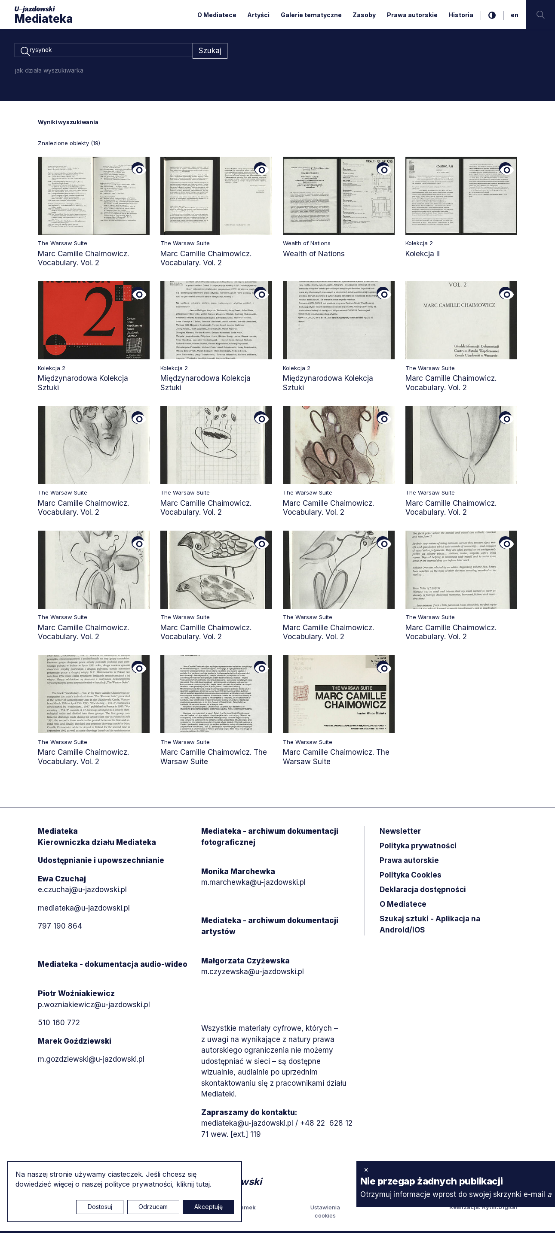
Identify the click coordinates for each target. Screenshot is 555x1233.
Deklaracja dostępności (423, 891)
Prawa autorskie (412, 14)
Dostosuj (100, 1206)
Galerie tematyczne (311, 14)
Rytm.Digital (499, 1208)
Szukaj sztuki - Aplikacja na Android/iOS (430, 925)
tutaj (203, 1184)
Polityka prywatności (418, 847)
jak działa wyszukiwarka (49, 71)
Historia (460, 14)
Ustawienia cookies (325, 1213)
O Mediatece (216, 14)
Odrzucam (153, 1206)
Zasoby (364, 14)
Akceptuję (208, 1206)
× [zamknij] (366, 1169)
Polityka (411, 876)
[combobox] (104, 51)
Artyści (258, 14)
